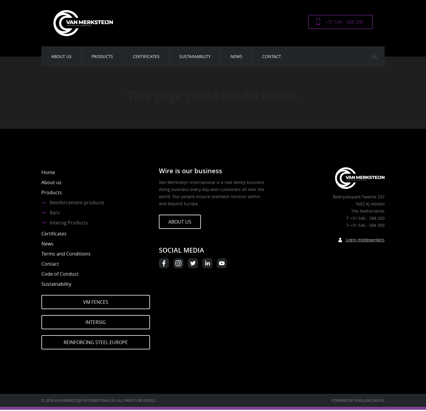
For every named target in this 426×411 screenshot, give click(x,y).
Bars (55, 212)
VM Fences (95, 302)
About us (61, 56)
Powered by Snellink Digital (358, 400)
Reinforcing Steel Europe (96, 342)
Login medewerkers (365, 240)
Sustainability (195, 56)
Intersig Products (69, 222)
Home (48, 172)
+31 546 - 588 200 (344, 22)
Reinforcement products (77, 202)
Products (102, 56)
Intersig (95, 322)
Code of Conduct (60, 274)
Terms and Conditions (66, 254)
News (236, 56)
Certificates (146, 56)
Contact (271, 56)
